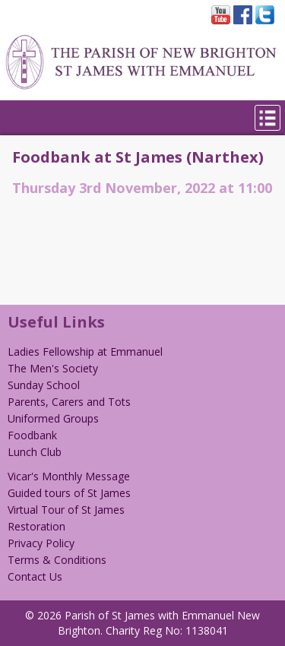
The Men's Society (53, 368)
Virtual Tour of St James (66, 509)
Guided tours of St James (69, 493)
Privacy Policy (41, 543)
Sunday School (44, 385)
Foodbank (32, 435)
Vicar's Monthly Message (69, 476)
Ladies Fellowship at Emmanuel (85, 351)
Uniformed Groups (53, 418)
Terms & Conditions (57, 560)
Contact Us (35, 576)
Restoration (36, 526)
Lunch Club (35, 452)
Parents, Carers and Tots (69, 401)
